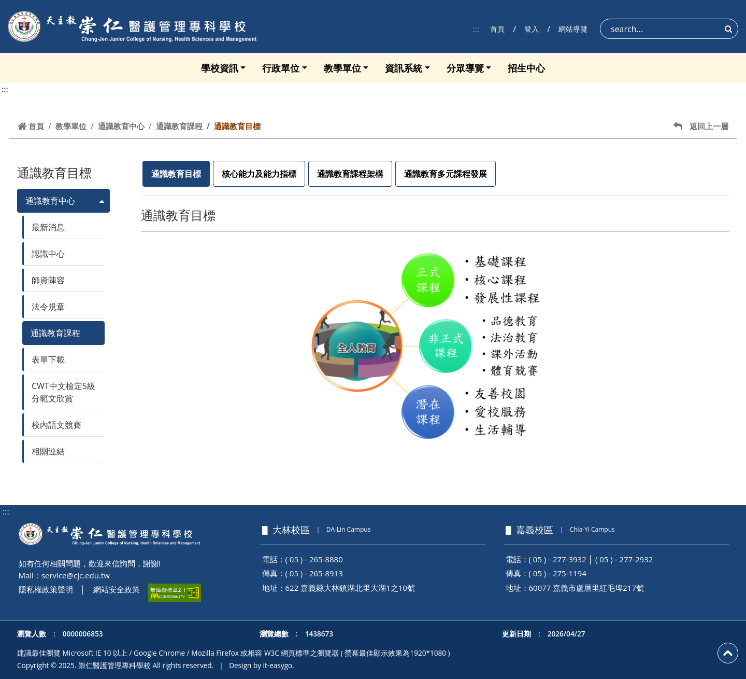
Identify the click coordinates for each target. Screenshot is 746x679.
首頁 (497, 29)
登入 (531, 29)
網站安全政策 (116, 589)
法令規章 (48, 306)
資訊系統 (403, 68)
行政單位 (280, 68)
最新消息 (48, 227)
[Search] (669, 29)
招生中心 (526, 68)
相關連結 (48, 451)
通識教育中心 (121, 126)
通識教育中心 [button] (50, 200)
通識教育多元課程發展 (445, 173)
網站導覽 (572, 29)
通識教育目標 (176, 173)
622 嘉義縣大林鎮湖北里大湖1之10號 (350, 588)
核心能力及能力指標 (259, 173)
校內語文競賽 (56, 425)
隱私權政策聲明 (46, 589)
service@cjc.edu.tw (75, 575)
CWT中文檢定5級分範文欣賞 (63, 392)
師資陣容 (48, 280)
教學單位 (342, 68)
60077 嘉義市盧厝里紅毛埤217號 (586, 588)
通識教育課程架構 (350, 173)
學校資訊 (219, 68)
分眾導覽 (465, 68)
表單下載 (48, 359)
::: (476, 29)
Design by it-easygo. (261, 665)
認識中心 (48, 253)
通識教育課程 (179, 126)
